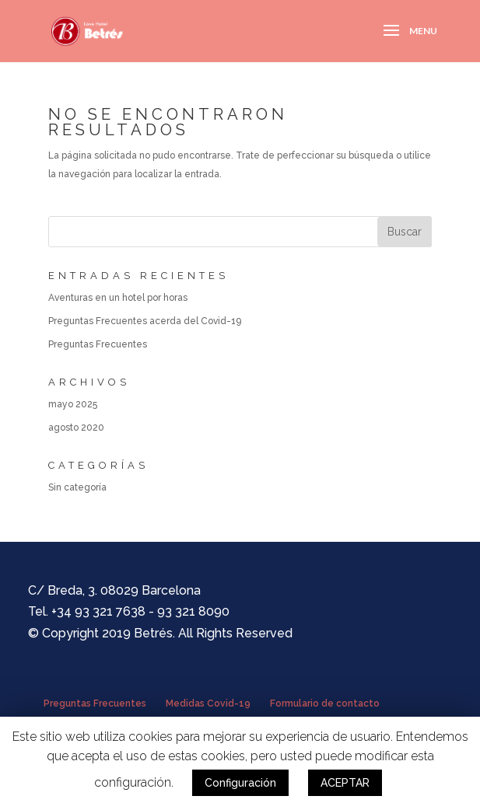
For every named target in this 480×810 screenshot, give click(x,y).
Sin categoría (77, 487)
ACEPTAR (345, 783)
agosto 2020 (76, 427)
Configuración (240, 783)
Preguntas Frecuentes (97, 344)
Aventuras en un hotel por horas (117, 297)
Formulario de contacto (325, 703)
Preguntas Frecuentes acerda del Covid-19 (144, 321)
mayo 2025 (72, 404)
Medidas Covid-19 (208, 703)
